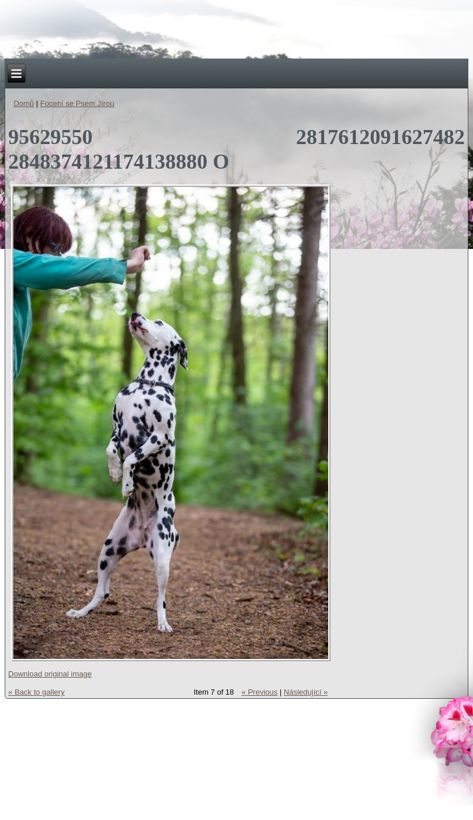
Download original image (49, 673)
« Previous (259, 692)
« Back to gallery (36, 692)
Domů (23, 103)
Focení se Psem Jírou (77, 103)
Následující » (306, 692)
